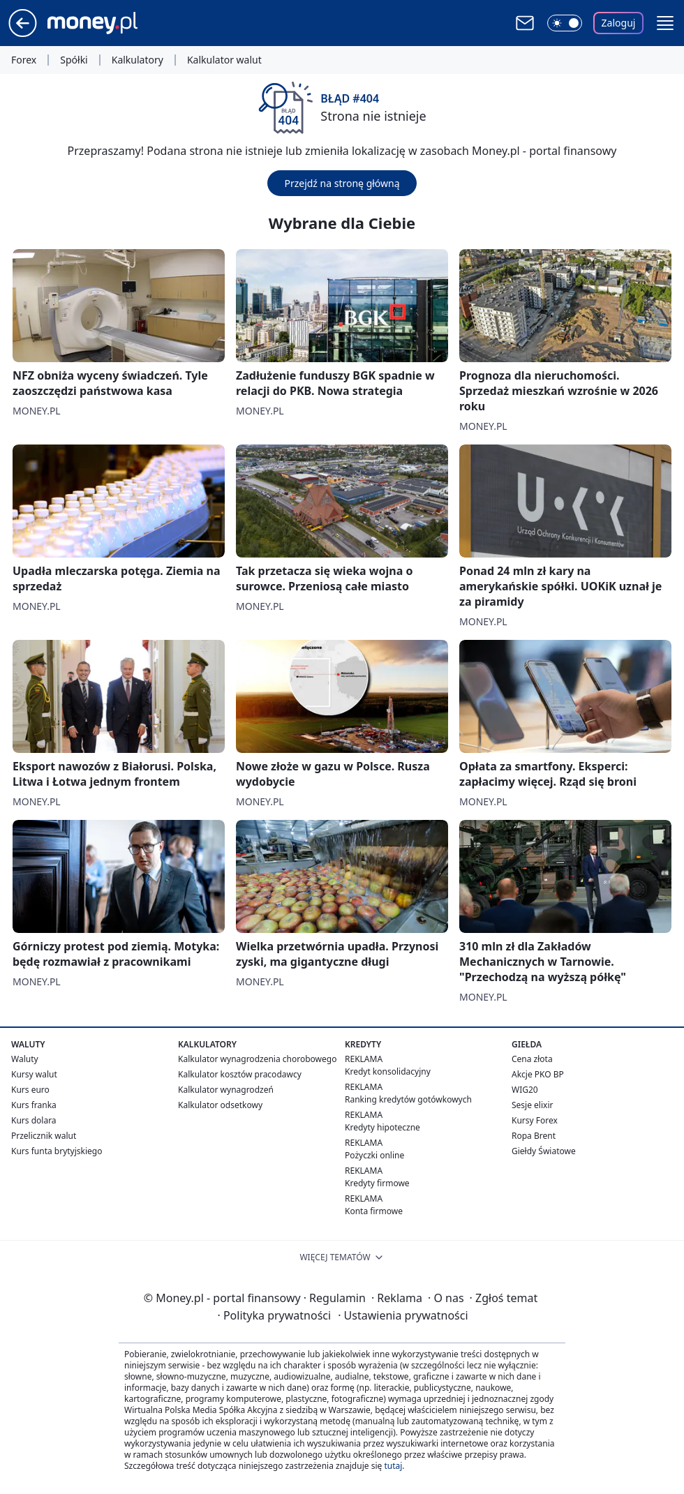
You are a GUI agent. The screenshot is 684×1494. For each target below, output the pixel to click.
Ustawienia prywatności (403, 1315)
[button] (665, 23)
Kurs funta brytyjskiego (56, 1151)
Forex (23, 60)
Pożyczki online (374, 1155)
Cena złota (532, 1059)
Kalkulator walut (224, 60)
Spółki (73, 60)
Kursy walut (34, 1074)
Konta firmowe (374, 1211)
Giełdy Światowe (544, 1151)
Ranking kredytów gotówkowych (408, 1099)
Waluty (24, 1059)
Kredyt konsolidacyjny (388, 1071)
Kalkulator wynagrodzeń (226, 1090)
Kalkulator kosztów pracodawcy (240, 1074)
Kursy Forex (535, 1120)
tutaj (393, 1466)
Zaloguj (619, 22)
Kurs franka (34, 1105)
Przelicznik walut (43, 1136)
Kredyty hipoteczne (382, 1127)
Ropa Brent (534, 1136)
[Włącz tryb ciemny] (564, 23)
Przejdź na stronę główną (341, 183)
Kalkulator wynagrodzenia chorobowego (257, 1059)
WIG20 (525, 1090)
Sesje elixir (532, 1105)
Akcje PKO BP (538, 1074)
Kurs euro (30, 1090)
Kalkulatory (137, 60)
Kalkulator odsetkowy (220, 1105)
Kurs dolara (34, 1120)
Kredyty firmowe (377, 1183)
